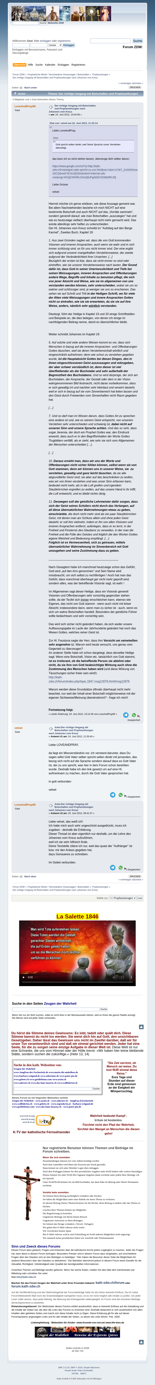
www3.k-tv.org (27, 1115)
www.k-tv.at (29, 1122)
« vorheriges (124, 83)
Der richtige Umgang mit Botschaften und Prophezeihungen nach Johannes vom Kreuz (72, 108)
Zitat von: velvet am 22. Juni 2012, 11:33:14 (73, 123)
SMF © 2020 (77, 1367)
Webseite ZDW (56, 23)
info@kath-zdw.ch (26, 1277)
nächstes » (137, 83)
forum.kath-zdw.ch (25, 1286)
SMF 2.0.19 (63, 1367)
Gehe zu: (102, 898)
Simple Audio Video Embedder (79, 1370)
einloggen (45, 40)
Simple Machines (92, 1367)
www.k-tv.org (28, 1119)
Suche (17, 1003)
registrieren (64, 40)
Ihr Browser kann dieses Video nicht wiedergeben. (77, 953)
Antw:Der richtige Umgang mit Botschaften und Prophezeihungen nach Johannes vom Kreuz (71, 730)
